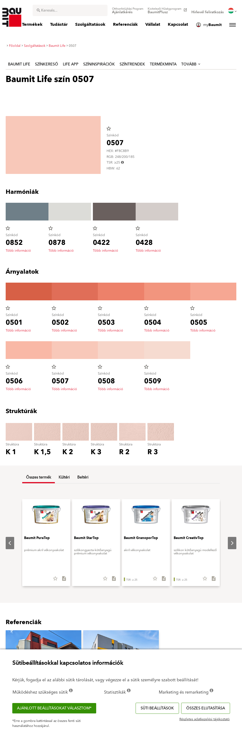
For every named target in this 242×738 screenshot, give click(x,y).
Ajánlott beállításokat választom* (54, 708)
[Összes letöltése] (62, 580)
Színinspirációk (99, 64)
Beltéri (82, 477)
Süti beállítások (157, 708)
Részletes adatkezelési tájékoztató (204, 719)
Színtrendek (132, 64)
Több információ (18, 251)
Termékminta (163, 64)
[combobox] (70, 10)
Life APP (70, 64)
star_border (109, 128)
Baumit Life (19, 64)
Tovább (191, 64)
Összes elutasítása (205, 708)
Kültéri (64, 477)
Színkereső (46, 64)
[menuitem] (128, 10)
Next (228, 543)
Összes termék (38, 477)
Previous (6, 543)
